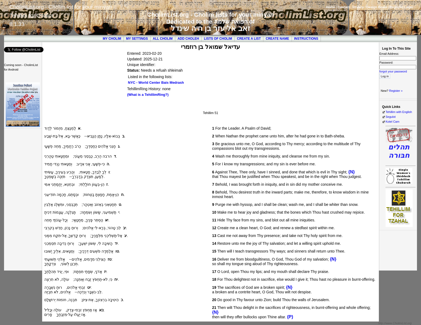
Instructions (306, 39)
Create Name (277, 39)
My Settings (137, 39)
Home (330, 7)
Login (408, 7)
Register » (395, 90)
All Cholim (163, 39)
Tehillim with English (399, 112)
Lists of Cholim (218, 39)
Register (396, 7)
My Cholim (112, 39)
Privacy (358, 7)
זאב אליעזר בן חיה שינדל (210, 28)
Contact (343, 7)
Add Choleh (188, 39)
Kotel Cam (392, 121)
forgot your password (393, 71)
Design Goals (376, 7)
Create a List (249, 39)
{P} (290, 317)
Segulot (390, 116)
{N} (351, 172)
